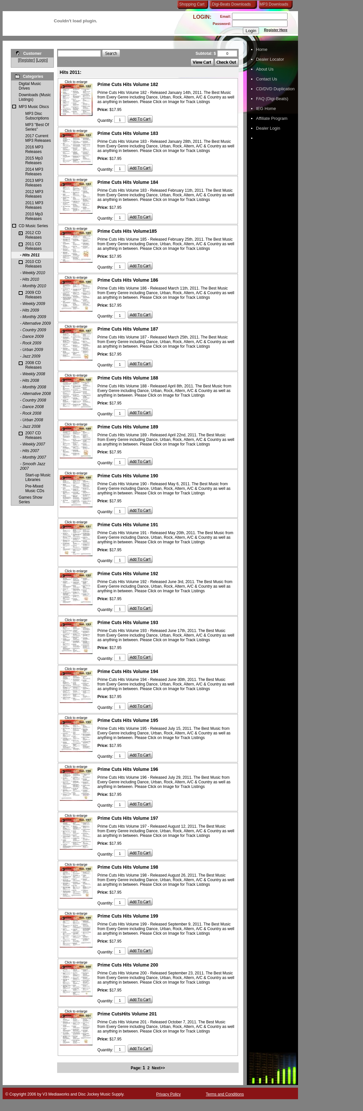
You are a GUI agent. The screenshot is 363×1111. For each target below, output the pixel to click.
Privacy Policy (168, 1094)
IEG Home (266, 108)
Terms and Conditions (225, 1094)
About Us (264, 69)
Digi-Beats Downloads (231, 4)
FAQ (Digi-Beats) (272, 98)
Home (261, 49)
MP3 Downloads (272, 4)
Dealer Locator (270, 59)
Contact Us (266, 78)
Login (42, 60)
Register (26, 60)
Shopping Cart (191, 4)
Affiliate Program (272, 118)
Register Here (276, 30)
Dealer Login (268, 128)
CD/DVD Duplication (275, 88)
